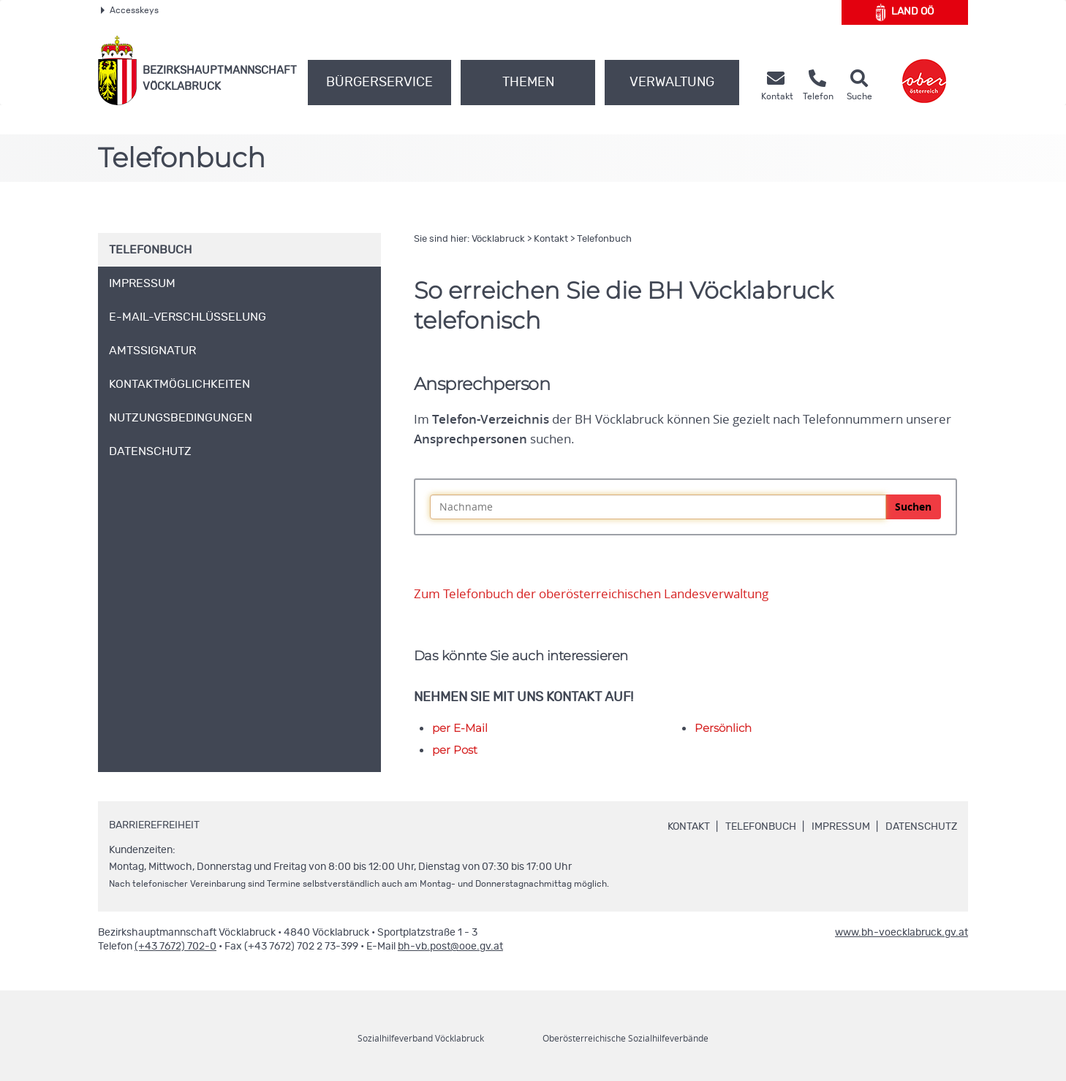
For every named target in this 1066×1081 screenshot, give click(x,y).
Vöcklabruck (498, 239)
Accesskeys (130, 10)
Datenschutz (921, 827)
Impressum (841, 827)
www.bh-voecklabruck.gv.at (901, 933)
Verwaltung (672, 82)
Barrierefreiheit (154, 825)
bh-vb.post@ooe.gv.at (450, 946)
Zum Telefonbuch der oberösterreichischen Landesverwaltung (591, 594)
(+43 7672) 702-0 (175, 946)
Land (905, 12)
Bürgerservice (379, 82)
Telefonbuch (604, 239)
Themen (528, 82)
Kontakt (551, 239)
